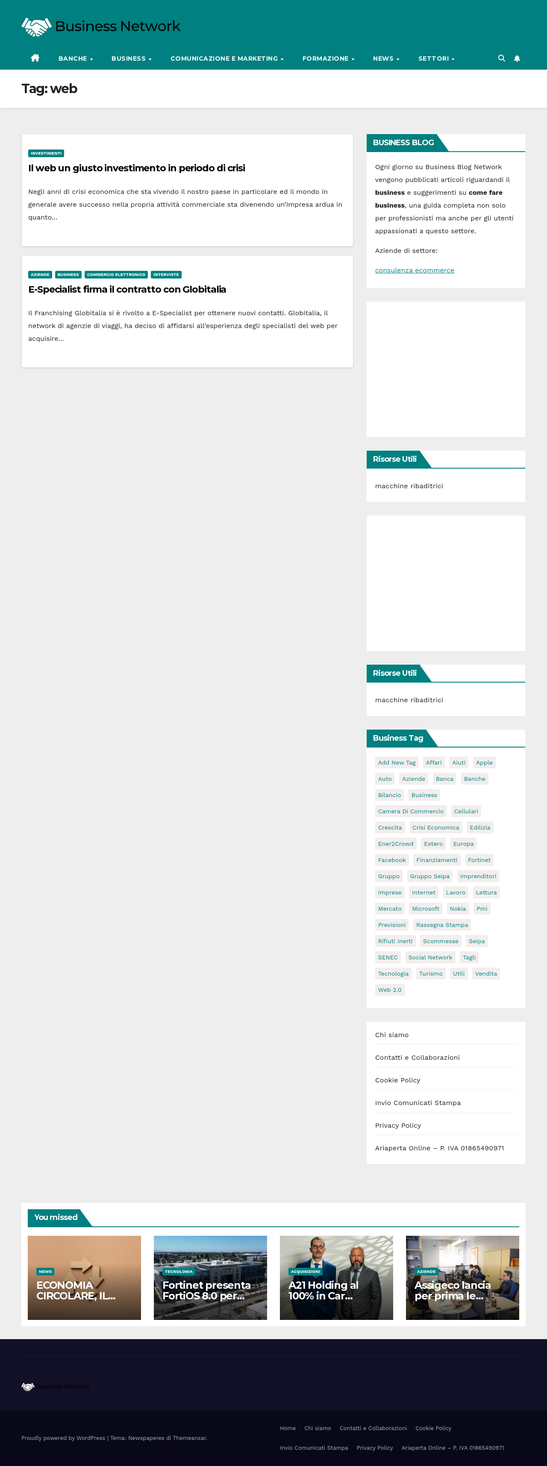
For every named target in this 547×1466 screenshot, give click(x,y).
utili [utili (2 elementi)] (459, 973)
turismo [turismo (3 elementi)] (431, 973)
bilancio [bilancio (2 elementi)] (389, 795)
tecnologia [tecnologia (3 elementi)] (393, 973)
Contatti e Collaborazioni (417, 1057)
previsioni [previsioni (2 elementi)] (392, 924)
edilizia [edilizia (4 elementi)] (480, 827)
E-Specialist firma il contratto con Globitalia (127, 289)
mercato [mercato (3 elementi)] (390, 908)
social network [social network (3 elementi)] (431, 957)
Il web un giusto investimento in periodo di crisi (136, 168)
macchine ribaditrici (409, 486)
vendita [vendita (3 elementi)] (486, 973)
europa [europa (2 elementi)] (463, 843)
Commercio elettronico (116, 274)
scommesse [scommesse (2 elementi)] (441, 941)
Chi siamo (392, 1035)
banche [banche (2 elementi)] (474, 778)
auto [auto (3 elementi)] (385, 778)
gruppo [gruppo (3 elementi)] (389, 876)
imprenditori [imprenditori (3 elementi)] (478, 876)
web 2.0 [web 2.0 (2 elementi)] (390, 989)
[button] (501, 58)
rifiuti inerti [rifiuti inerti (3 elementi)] (395, 941)
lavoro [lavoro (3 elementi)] (456, 892)
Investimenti (46, 153)
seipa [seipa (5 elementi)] (477, 941)
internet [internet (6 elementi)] (423, 892)
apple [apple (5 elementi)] (484, 762)
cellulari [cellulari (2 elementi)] (466, 811)
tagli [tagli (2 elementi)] (469, 957)
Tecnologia (179, 1271)
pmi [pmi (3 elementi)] (482, 908)
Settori (434, 58)
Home (288, 1428)
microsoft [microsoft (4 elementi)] (425, 908)
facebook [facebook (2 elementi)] (392, 859)
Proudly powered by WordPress (64, 1438)
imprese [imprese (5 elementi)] (390, 892)
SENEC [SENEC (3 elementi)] (388, 957)
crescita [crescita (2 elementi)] (390, 827)
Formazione (327, 58)
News (384, 58)
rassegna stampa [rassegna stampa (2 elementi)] (442, 924)
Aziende (40, 274)
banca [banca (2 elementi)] (445, 778)
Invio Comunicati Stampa (418, 1103)
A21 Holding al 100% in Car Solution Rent (323, 1296)
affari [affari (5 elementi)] (434, 762)
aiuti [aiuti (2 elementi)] (458, 762)
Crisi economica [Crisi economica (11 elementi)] (435, 827)
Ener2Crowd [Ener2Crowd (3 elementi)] (396, 843)
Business (130, 58)
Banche (74, 58)
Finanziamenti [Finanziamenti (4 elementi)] (436, 859)
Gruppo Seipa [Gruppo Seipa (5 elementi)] (430, 876)
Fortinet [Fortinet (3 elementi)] (479, 859)
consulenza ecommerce (414, 270)
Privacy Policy (398, 1125)
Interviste (166, 274)
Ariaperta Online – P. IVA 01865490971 (439, 1148)
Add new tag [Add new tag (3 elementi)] (397, 762)
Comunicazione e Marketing (225, 58)
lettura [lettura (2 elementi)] (486, 892)
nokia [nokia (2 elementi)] (458, 908)
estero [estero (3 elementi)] (433, 843)
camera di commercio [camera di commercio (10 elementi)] (411, 811)
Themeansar (189, 1438)
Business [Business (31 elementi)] (424, 795)
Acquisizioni (305, 1271)
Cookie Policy (398, 1080)
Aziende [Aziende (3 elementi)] (413, 778)
